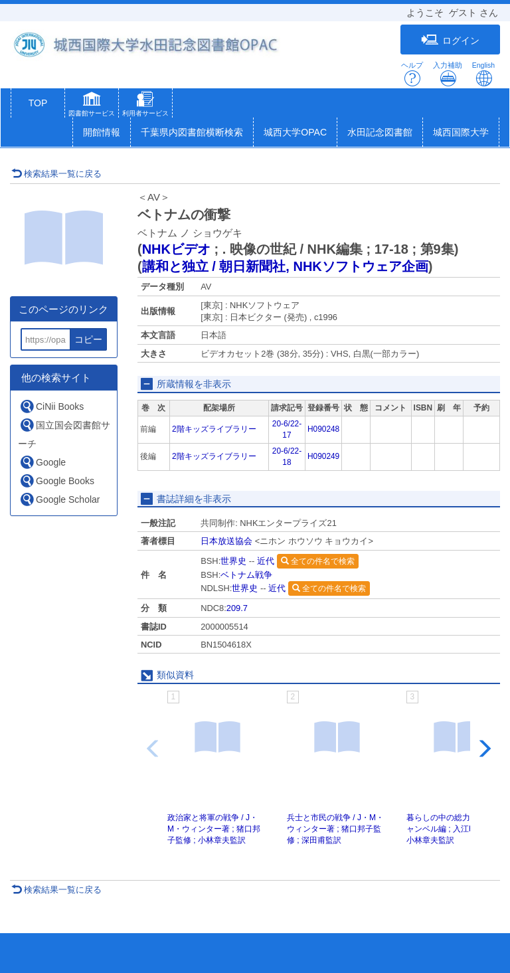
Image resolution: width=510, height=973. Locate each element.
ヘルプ (412, 74)
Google (42, 462)
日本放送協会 (226, 541)
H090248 (323, 429)
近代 (265, 561)
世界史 (233, 561)
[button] (91, 105)
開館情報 (101, 132)
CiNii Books (51, 406)
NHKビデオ (176, 249)
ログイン (450, 40)
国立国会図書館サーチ (64, 433)
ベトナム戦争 (246, 575)
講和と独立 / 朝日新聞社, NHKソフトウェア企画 (285, 266)
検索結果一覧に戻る (56, 174)
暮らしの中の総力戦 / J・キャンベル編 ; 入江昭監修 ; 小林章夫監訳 (455, 829)
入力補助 (447, 74)
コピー (88, 339)
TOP (38, 103)
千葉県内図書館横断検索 (192, 132)
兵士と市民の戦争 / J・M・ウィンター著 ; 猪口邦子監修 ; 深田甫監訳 (335, 829)
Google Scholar (59, 499)
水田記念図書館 (379, 132)
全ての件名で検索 (318, 561)
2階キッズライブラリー (214, 429)
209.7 (237, 608)
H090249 (323, 456)
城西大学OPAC (295, 132)
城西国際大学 (461, 132)
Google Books (56, 480)
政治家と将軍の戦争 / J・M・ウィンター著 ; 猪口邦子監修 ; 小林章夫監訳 (213, 829)
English (483, 74)
